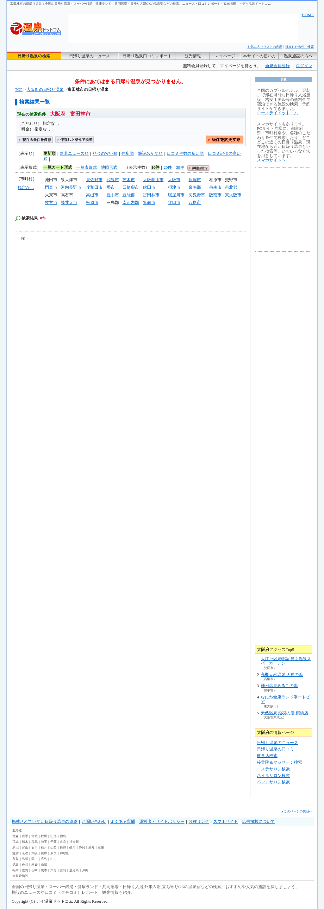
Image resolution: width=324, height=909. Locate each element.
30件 (180, 167)
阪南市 (215, 195)
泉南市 (215, 187)
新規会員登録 (277, 65)
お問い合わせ (94, 821)
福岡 (15, 870)
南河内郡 (130, 202)
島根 (25, 859)
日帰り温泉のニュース (89, 56)
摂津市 (174, 187)
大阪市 (174, 179)
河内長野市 (71, 187)
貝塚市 (195, 179)
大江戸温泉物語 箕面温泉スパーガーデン (286, 661)
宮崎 (63, 870)
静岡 (82, 847)
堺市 (111, 187)
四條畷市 (130, 187)
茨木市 (128, 179)
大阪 (34, 853)
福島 (63, 836)
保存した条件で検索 (299, 46)
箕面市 (149, 202)
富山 (25, 847)
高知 (44, 864)
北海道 (17, 830)
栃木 (25, 841)
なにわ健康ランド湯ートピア (285, 699)
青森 (15, 836)
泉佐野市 (94, 179)
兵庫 (44, 853)
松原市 (92, 202)
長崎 (34, 870)
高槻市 (92, 195)
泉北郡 (231, 187)
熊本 (44, 870)
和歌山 (64, 853)
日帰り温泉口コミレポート (147, 56)
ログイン (304, 65)
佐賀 (25, 870)
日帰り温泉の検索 (33, 56)
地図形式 (109, 167)
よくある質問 (122, 821)
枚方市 (51, 202)
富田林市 (151, 195)
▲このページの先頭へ (296, 811)
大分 (53, 870)
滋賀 (15, 853)
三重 (101, 847)
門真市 (51, 187)
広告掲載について (258, 821)
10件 (155, 167)
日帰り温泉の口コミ (275, 749)
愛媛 (34, 864)
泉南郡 (195, 187)
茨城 (15, 841)
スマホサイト (225, 821)
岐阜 (72, 847)
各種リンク (199, 821)
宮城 (34, 836)
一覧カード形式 (57, 167)
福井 (44, 847)
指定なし (26, 187)
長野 (63, 847)
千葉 (53, 841)
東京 (63, 841)
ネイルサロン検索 (273, 775)
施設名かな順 (150, 153)
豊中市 (113, 195)
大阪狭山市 (153, 179)
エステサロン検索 (273, 769)
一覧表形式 (86, 167)
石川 (34, 847)
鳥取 (15, 859)
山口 (53, 859)
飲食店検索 (267, 755)
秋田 (44, 836)
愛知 (91, 847)
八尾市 (195, 202)
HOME (308, 14)
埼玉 (44, 841)
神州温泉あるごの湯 (279, 685)
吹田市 (149, 187)
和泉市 (113, 179)
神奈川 (74, 841)
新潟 (15, 847)
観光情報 (192, 56)
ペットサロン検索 (273, 782)
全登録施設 (20, 876)
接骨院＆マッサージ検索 (279, 762)
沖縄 (85, 870)
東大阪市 (233, 195)
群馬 (34, 841)
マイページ (225, 56)
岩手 (25, 836)
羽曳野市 (197, 195)
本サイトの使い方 (259, 56)
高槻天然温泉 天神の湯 (282, 674)
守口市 (174, 202)
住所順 (128, 153)
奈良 (53, 853)
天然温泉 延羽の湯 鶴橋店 (284, 712)
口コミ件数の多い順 (185, 153)
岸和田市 (94, 187)
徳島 (15, 864)
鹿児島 (74, 870)
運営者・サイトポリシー (161, 821)
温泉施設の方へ (298, 56)
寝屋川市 (176, 195)
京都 (25, 853)
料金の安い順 (105, 153)
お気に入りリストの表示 (264, 46)
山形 (53, 836)
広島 (44, 859)
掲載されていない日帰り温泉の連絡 (45, 821)
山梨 (53, 847)
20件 (168, 167)
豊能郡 (128, 195)
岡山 (34, 859)
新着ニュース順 (74, 153)
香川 (25, 864)
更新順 (49, 153)
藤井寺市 (69, 202)
